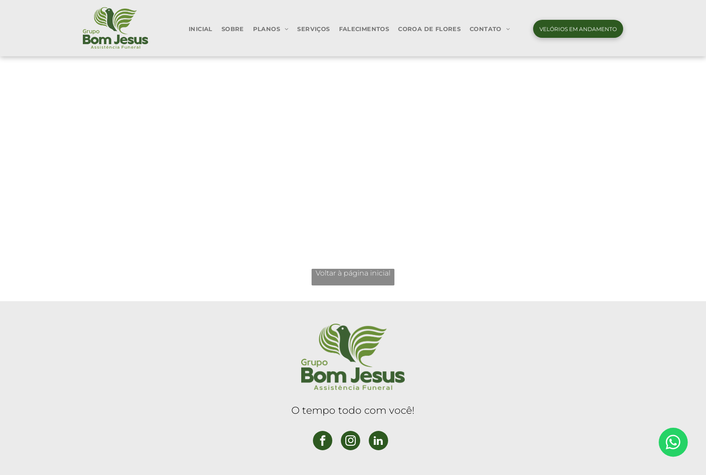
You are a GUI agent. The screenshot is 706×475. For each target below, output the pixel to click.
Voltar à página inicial (353, 273)
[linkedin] (378, 441)
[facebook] (322, 441)
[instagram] (350, 441)
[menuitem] (200, 28)
